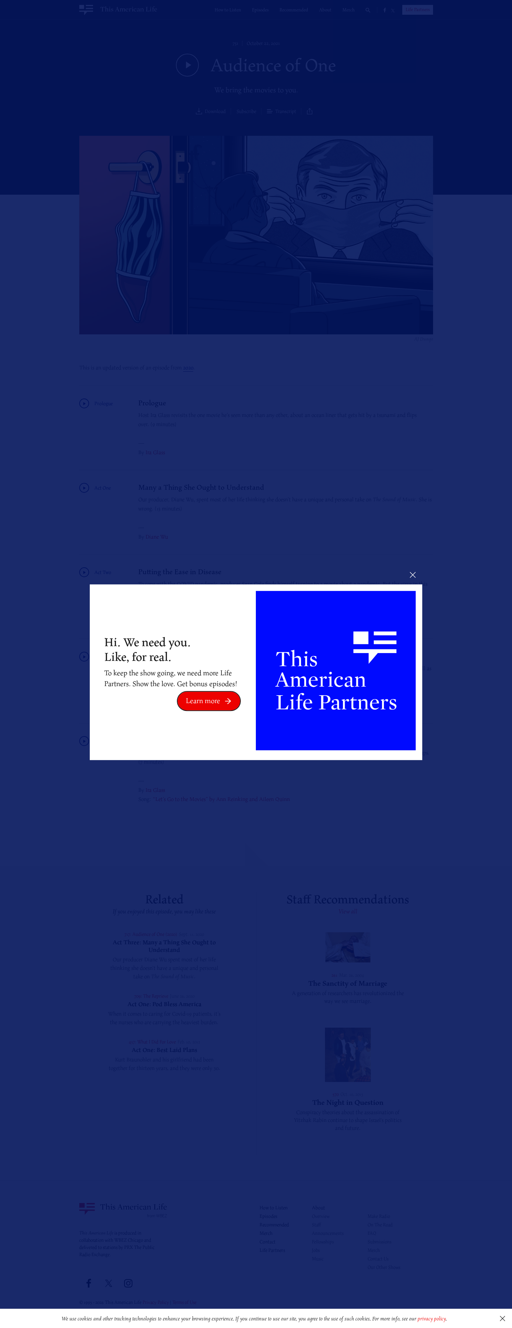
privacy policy (432, 1318)
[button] (449, 1319)
